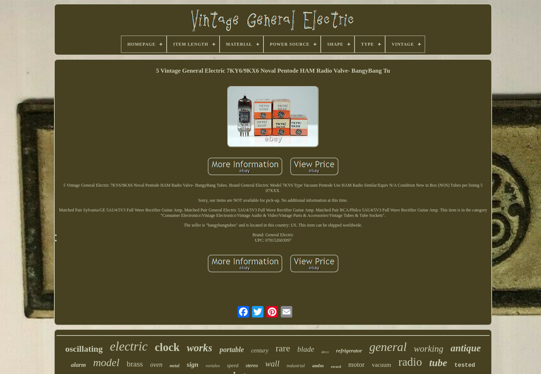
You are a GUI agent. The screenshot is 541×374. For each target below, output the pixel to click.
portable (232, 350)
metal (174, 365)
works (199, 348)
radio (410, 361)
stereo (251, 365)
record (336, 367)
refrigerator (349, 351)
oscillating (84, 349)
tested (464, 365)
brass (135, 363)
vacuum (381, 364)
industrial (296, 365)
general (388, 347)
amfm (318, 365)
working (428, 349)
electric (129, 346)
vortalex (213, 365)
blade (305, 349)
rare (283, 348)
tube (438, 362)
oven (156, 364)
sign (193, 364)
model (106, 362)
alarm (78, 364)
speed (233, 365)
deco (325, 352)
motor (356, 364)
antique (466, 348)
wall (272, 363)
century (260, 350)
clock (167, 347)
